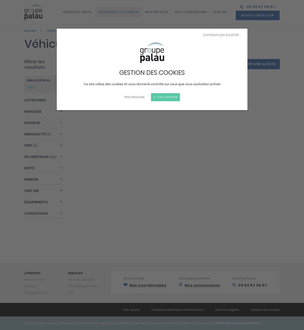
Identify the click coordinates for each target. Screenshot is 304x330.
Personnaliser (134, 97)
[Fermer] (152, 165)
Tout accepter (165, 97)
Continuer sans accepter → (222, 35)
